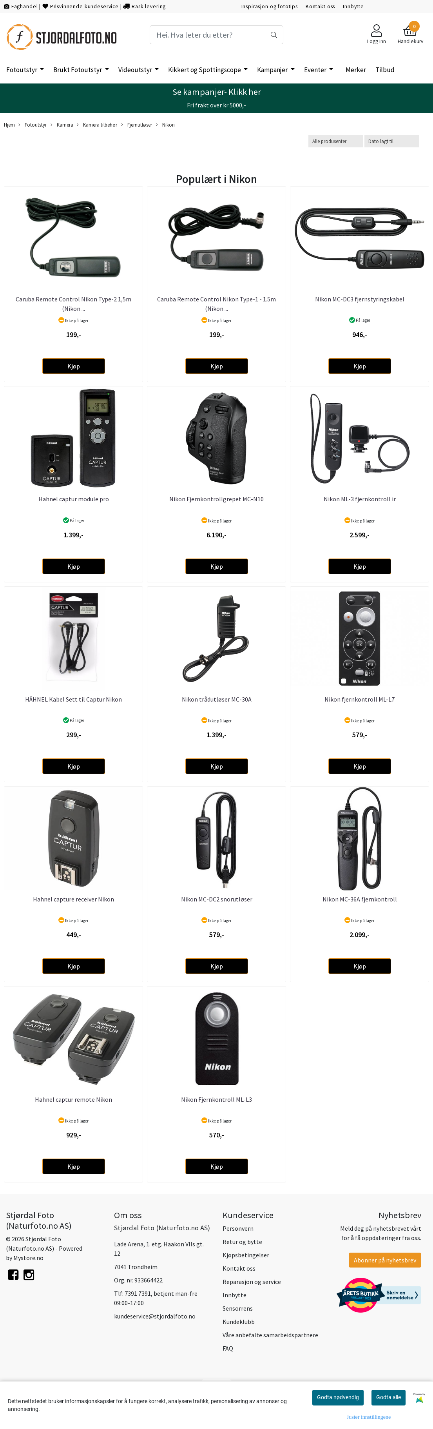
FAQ (228, 1348)
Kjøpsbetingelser (246, 1255)
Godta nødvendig (338, 1397)
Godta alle (388, 1397)
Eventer (316, 69)
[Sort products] (391, 141)
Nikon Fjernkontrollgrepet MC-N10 (216, 499)
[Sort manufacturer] (335, 141)
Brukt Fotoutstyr (78, 69)
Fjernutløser (136, 125)
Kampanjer (273, 69)
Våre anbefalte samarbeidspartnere (270, 1335)
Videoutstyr (135, 69)
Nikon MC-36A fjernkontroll (359, 899)
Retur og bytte (242, 1242)
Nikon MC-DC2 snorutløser (216, 899)
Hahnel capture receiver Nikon (73, 899)
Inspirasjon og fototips (269, 6)
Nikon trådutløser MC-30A (217, 699)
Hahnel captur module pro (73, 499)
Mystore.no (28, 1258)
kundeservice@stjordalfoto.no (155, 1316)
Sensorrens (238, 1308)
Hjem (9, 125)
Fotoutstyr (22, 69)
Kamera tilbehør (97, 125)
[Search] (217, 34)
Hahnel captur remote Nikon (73, 1099)
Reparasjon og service (252, 1282)
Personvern (238, 1228)
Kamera (62, 125)
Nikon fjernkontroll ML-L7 (359, 699)
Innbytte (353, 6)
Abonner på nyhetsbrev (385, 1260)
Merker (356, 69)
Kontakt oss (320, 6)
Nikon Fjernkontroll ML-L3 (216, 1099)
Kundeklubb (239, 1322)
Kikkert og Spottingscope (205, 69)
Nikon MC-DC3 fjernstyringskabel (359, 299)
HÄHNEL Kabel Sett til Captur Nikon (73, 699)
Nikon (165, 125)
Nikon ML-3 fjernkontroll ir (360, 499)
